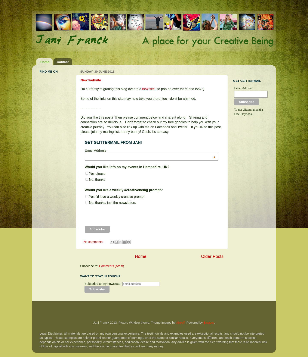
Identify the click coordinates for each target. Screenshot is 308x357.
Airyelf (180, 322)
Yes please (97, 173)
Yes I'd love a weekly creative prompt (116, 196)
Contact (63, 62)
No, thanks (97, 179)
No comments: (93, 242)
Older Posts (212, 256)
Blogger (208, 322)
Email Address (243, 88)
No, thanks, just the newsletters (112, 202)
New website (90, 80)
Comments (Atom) (111, 266)
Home (44, 62)
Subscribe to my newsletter (102, 283)
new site (148, 89)
